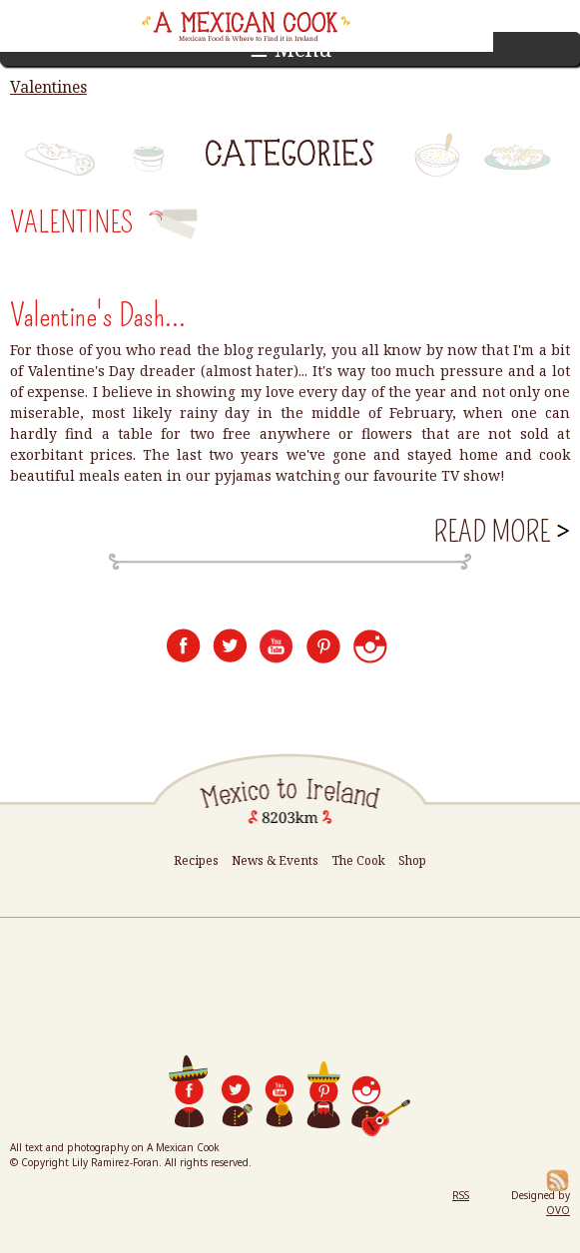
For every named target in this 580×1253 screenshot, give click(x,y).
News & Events (275, 860)
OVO (558, 1210)
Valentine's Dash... (98, 315)
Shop (412, 860)
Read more (499, 532)
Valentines (48, 87)
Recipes (196, 860)
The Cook (358, 860)
